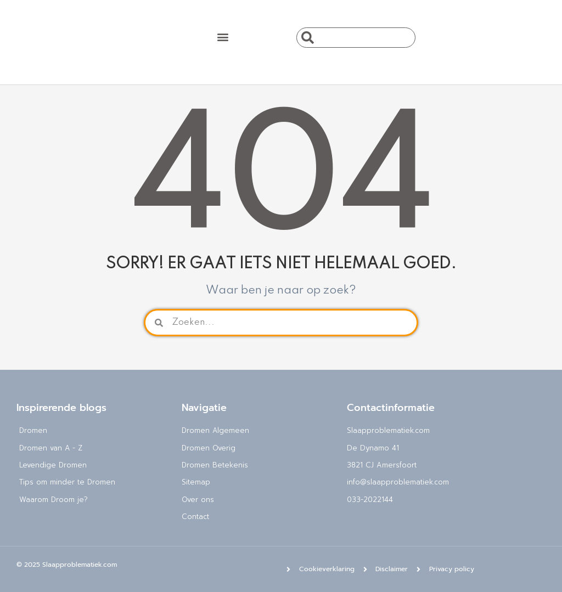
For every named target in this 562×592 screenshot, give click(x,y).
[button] (223, 36)
